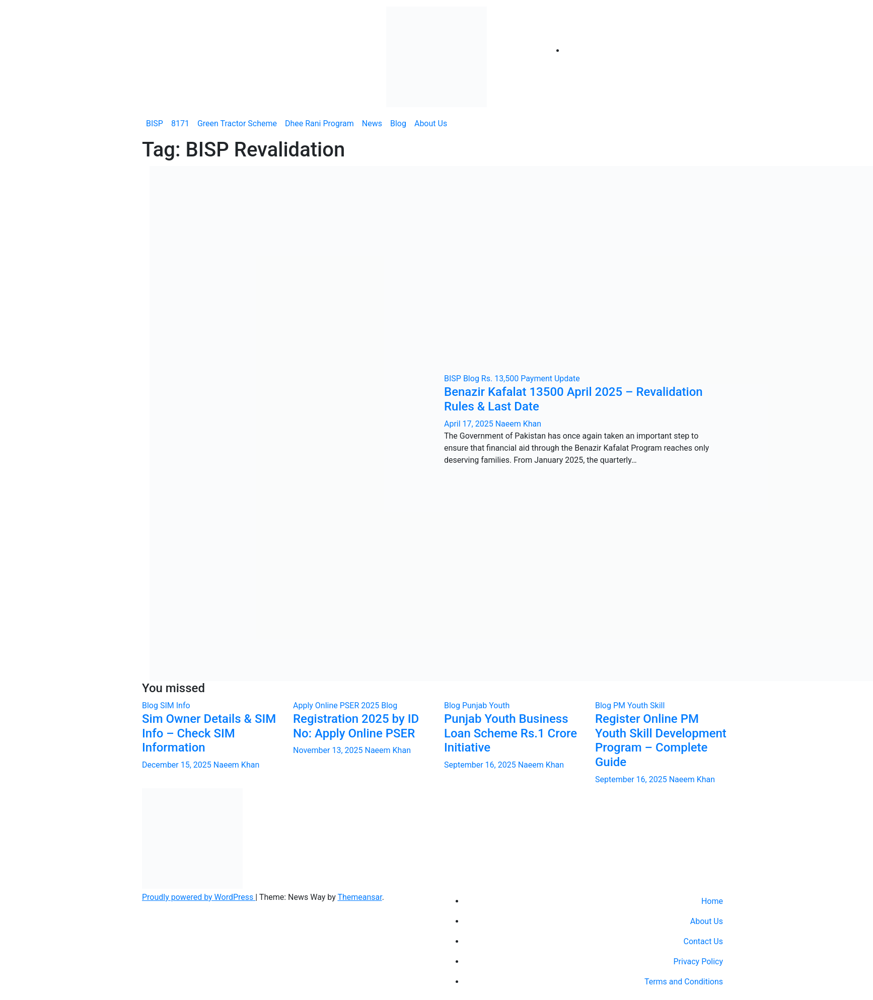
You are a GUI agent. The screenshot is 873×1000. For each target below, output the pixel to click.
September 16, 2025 (481, 765)
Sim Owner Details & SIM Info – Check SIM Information (209, 733)
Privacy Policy (698, 961)
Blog (398, 123)
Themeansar (359, 897)
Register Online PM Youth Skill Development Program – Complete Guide (660, 740)
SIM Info (175, 705)
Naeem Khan (518, 424)
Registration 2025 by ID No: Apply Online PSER (356, 726)
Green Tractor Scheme (237, 123)
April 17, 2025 (469, 424)
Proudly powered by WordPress (198, 897)
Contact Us (703, 941)
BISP (154, 123)
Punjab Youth (486, 705)
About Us (430, 123)
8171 (180, 123)
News (372, 123)
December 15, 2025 (177, 765)
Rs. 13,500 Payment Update (530, 378)
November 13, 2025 (329, 750)
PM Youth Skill (639, 705)
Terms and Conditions (683, 981)
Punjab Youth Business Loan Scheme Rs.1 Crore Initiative (510, 733)
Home (712, 901)
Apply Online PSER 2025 (337, 705)
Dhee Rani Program (319, 123)
